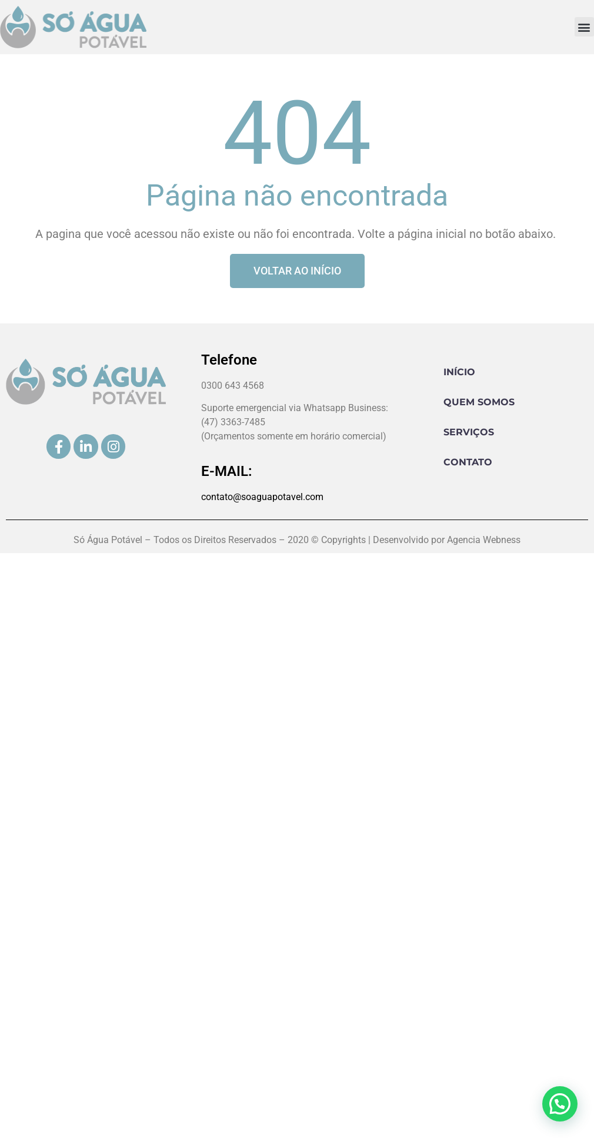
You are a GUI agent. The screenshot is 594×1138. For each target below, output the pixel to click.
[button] (584, 27)
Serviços (468, 432)
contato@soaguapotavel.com (262, 496)
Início (459, 372)
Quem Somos (479, 402)
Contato (467, 462)
